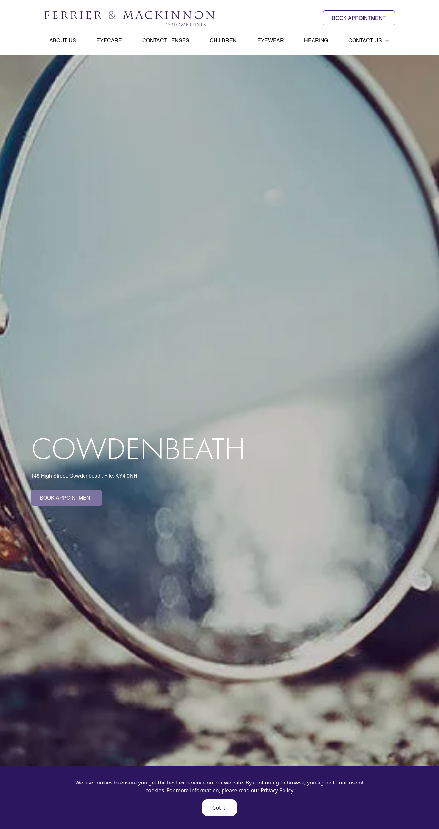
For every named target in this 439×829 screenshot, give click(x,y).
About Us (62, 40)
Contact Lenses (165, 40)
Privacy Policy (277, 790)
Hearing (316, 40)
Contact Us (365, 40)
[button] (369, 40)
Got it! (219, 807)
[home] (129, 18)
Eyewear (270, 40)
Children (223, 40)
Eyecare (109, 40)
